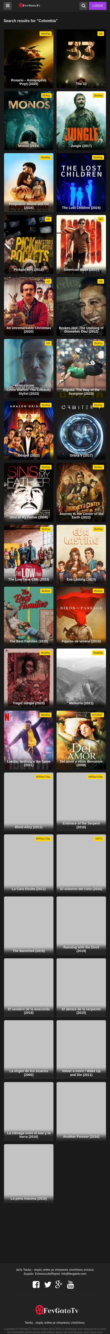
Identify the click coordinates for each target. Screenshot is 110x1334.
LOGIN (97, 6)
